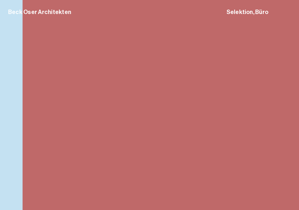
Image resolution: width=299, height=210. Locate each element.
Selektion (240, 11)
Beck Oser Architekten (39, 11)
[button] (288, 105)
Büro (261, 11)
